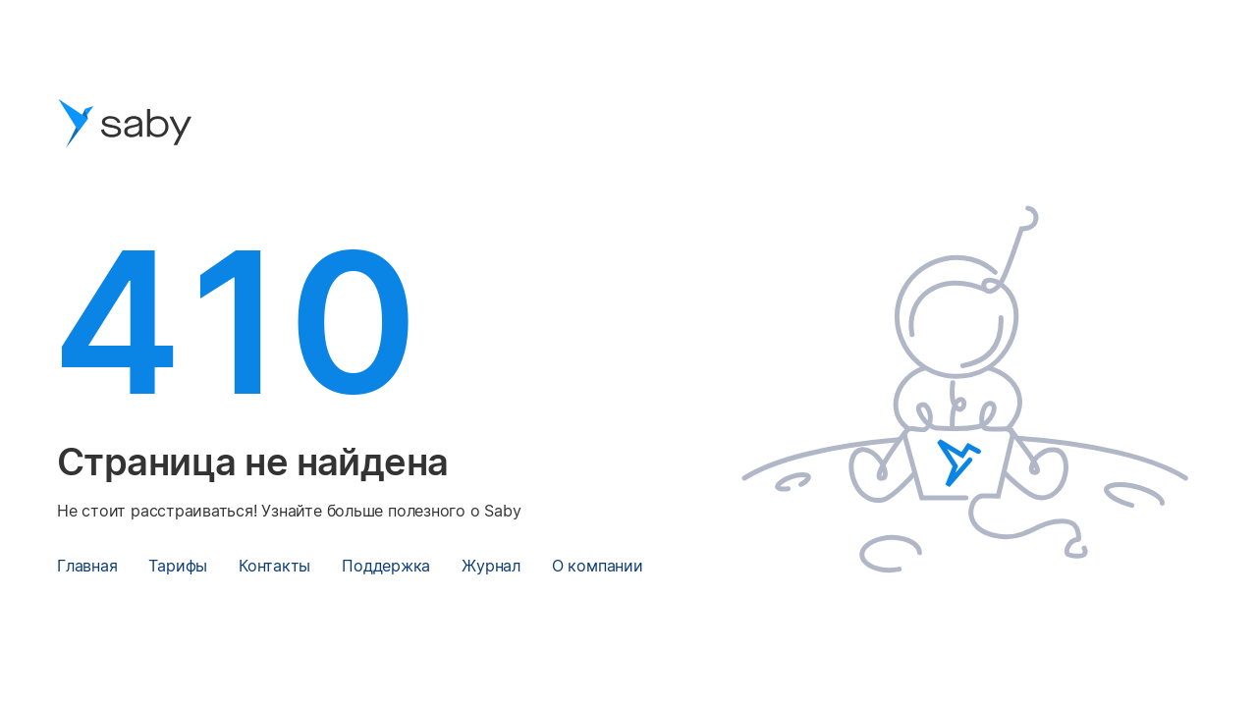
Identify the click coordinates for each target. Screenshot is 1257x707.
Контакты (274, 565)
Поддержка (386, 565)
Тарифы (177, 565)
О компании (597, 565)
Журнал (491, 565)
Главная (87, 565)
